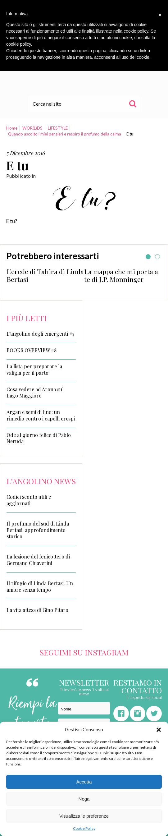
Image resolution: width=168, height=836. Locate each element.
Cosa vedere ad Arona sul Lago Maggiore (35, 392)
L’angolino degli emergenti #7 (40, 334)
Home (11, 128)
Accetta (84, 781)
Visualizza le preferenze (84, 816)
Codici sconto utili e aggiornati (29, 500)
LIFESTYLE (58, 128)
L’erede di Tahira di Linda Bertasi (45, 275)
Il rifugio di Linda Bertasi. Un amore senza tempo (40, 586)
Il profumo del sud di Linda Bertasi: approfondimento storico (38, 530)
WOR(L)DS (32, 128)
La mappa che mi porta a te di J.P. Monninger (121, 275)
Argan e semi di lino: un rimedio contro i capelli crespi (41, 415)
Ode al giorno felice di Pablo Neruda (39, 438)
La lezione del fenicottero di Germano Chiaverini (38, 559)
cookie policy (18, 44)
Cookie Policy (84, 828)
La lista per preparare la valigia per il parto (34, 369)
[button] (159, 730)
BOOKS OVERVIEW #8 (32, 350)
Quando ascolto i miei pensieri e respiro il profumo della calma (64, 133)
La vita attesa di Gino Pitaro (37, 610)
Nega (84, 799)
